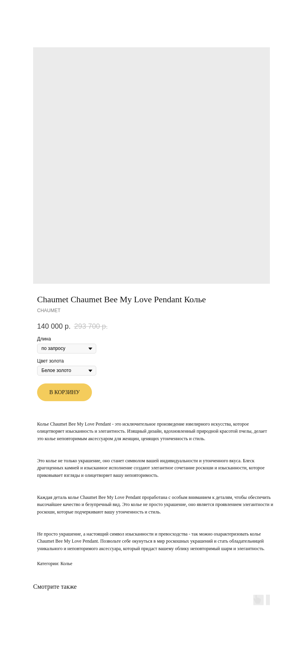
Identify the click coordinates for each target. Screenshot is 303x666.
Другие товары (30, 11)
